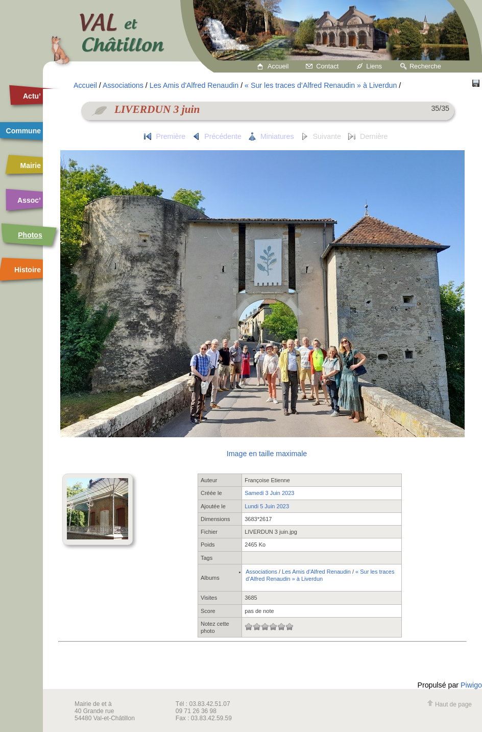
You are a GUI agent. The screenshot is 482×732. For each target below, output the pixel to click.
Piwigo (471, 685)
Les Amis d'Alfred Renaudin (194, 85)
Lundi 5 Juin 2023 (267, 506)
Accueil (278, 66)
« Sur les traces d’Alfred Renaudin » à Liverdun (321, 85)
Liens (374, 66)
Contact (327, 66)
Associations (123, 85)
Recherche (425, 66)
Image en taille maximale (267, 454)
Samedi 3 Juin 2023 (269, 493)
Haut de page (449, 704)
